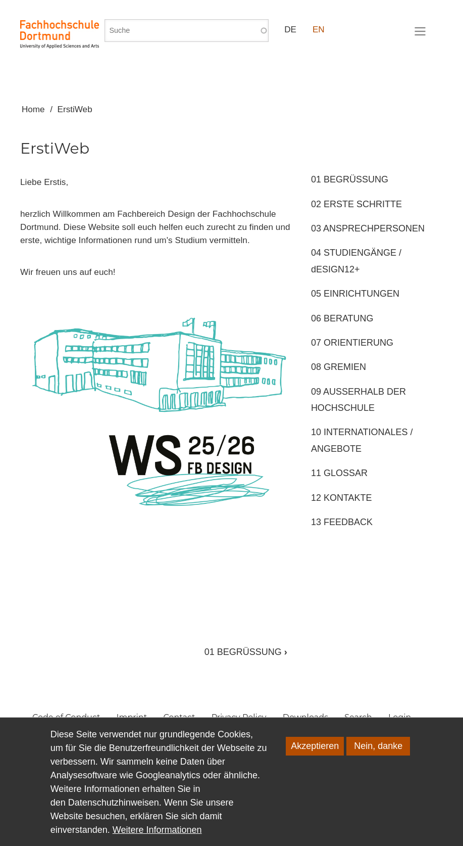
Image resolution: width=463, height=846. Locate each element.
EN (319, 29)
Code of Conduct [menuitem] (66, 717)
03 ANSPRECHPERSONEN (368, 228)
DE (290, 29)
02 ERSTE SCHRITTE (356, 204)
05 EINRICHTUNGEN (355, 294)
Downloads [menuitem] (305, 717)
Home (33, 109)
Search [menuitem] (358, 717)
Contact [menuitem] (179, 717)
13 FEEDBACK (342, 522)
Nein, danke (378, 758)
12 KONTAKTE (341, 498)
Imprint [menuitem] (132, 717)
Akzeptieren (315, 758)
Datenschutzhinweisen (113, 815)
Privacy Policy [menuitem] (239, 717)
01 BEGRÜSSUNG (245, 652)
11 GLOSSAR (339, 473)
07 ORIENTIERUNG (352, 343)
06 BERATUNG (342, 318)
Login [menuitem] (399, 717)
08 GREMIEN (338, 367)
